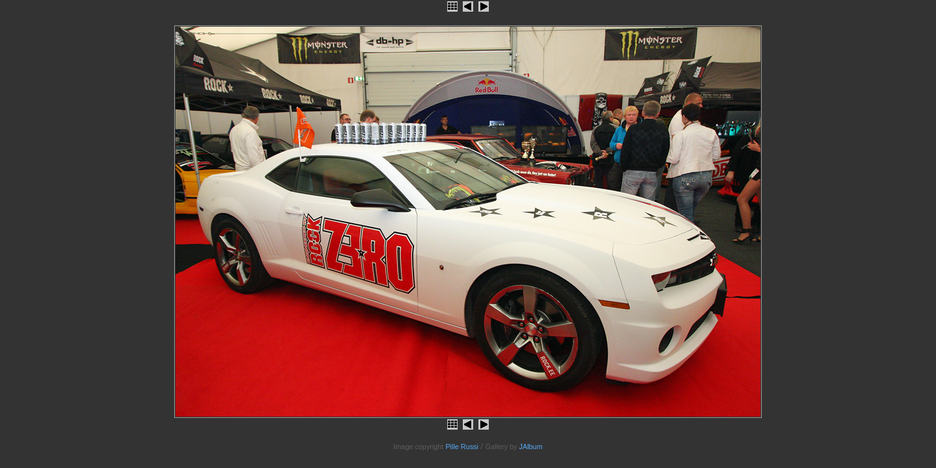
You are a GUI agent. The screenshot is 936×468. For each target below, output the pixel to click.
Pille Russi (461, 446)
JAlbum (531, 446)
